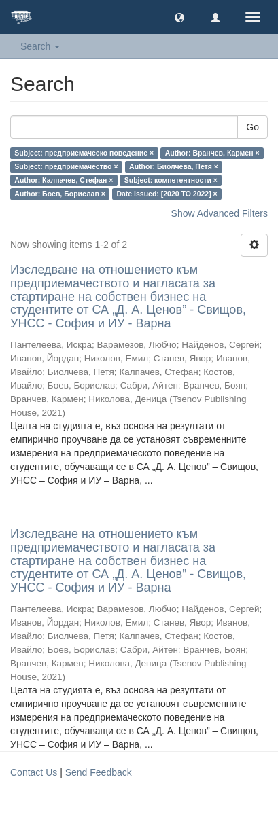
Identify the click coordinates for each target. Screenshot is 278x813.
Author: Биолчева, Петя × (173, 166)
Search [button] (40, 46)
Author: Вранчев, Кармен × (212, 153)
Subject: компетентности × (171, 180)
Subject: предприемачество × (66, 166)
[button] (179, 17)
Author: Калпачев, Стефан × (63, 180)
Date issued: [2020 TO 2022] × (166, 193)
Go (252, 127)
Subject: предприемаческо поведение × (84, 153)
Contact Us (33, 772)
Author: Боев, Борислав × (59, 193)
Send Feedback (98, 772)
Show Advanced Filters (219, 213)
